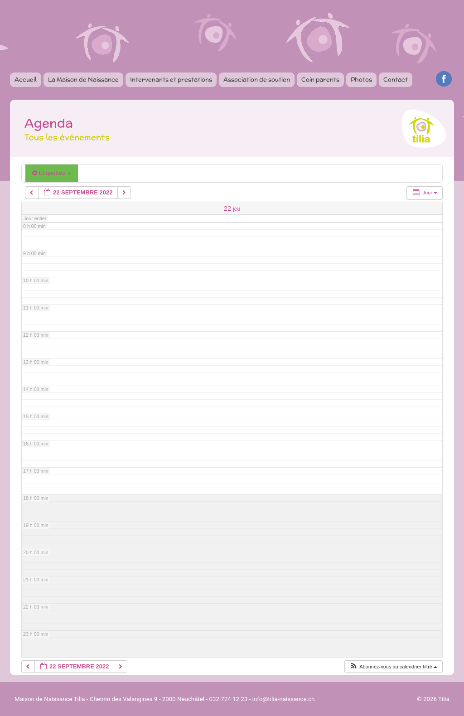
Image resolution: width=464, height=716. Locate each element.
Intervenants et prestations (171, 79)
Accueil (25, 79)
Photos (361, 79)
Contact (395, 79)
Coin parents (320, 79)
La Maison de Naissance (83, 79)
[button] (393, 667)
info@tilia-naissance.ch (283, 699)
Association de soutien (256, 79)
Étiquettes (51, 172)
